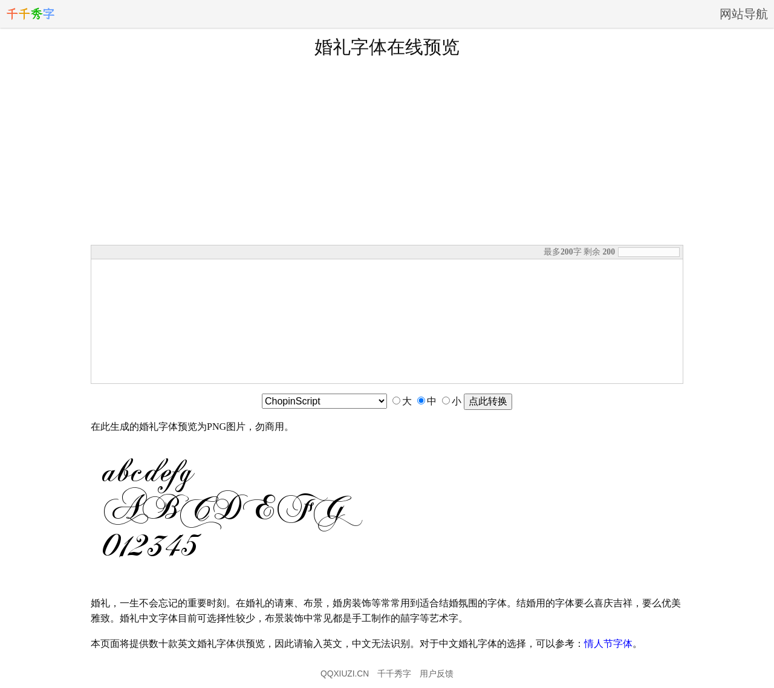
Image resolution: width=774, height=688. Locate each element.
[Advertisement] (387, 150)
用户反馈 (437, 673)
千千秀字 (394, 673)
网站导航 (744, 14)
